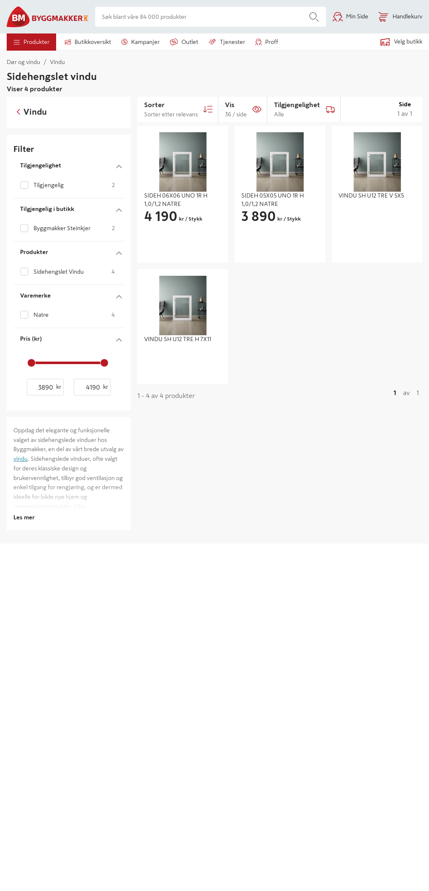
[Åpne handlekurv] (400, 17)
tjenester (226, 42)
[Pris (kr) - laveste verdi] (45, 387)
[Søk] (314, 17)
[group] (182, 216)
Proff (266, 42)
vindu (20, 459)
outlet (184, 42)
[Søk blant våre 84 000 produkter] (198, 17)
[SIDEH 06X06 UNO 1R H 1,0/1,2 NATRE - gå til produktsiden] (182, 200)
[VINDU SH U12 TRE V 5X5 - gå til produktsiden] (377, 206)
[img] (182, 159)
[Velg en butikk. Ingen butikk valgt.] (396, 42)
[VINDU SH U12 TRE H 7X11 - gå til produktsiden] (182, 339)
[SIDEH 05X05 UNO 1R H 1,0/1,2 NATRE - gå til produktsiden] (280, 200)
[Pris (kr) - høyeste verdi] (92, 387)
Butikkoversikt (88, 42)
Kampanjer (140, 42)
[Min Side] (350, 17)
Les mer (24, 517)
